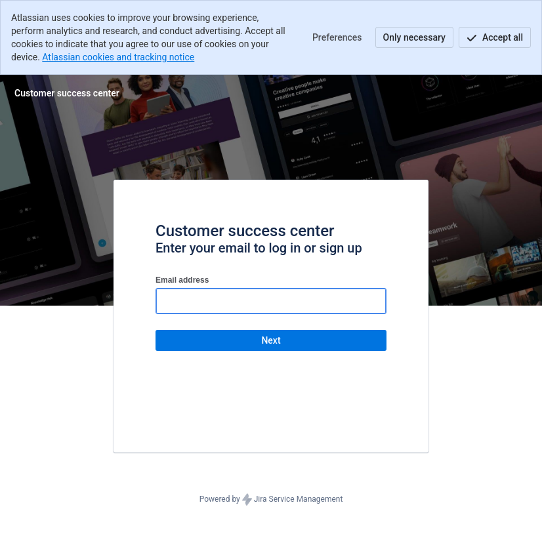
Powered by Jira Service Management (271, 499)
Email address (182, 280)
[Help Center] (66, 93)
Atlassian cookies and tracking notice (118, 57)
